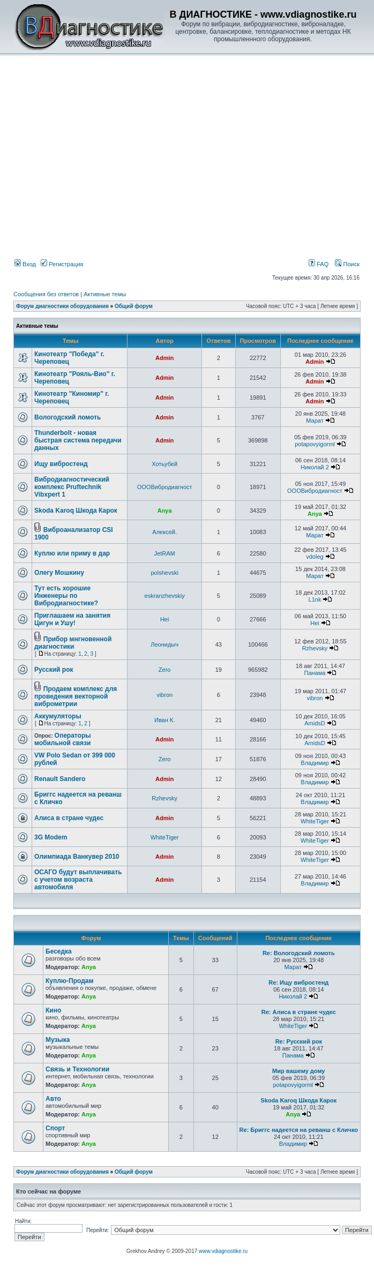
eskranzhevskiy (165, 595)
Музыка (58, 1040)
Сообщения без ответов (46, 294)
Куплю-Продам (69, 981)
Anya (165, 510)
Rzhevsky (315, 648)
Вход (25, 264)
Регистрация (62, 264)
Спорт (55, 1128)
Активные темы (105, 294)
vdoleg (314, 556)
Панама (315, 673)
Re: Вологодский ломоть (299, 953)
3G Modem (50, 837)
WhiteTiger (315, 821)
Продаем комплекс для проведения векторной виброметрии (75, 696)
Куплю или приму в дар (72, 553)
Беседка (59, 951)
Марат (314, 420)
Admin (164, 358)
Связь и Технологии (77, 1069)
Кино (53, 1010)
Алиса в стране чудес (68, 818)
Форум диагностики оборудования (62, 306)
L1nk (315, 599)
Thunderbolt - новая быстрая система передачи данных (78, 440)
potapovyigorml (315, 444)
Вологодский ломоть (67, 417)
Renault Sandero (59, 779)
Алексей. (164, 532)
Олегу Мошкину (59, 572)
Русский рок (53, 669)
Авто (53, 1098)
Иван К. (164, 720)
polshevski (164, 572)
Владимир (314, 763)
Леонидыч (164, 644)
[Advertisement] (180, 134)
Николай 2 (315, 467)
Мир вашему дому (298, 1071)
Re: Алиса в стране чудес (298, 1012)
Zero (165, 669)
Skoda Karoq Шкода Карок (75, 510)
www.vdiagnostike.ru (223, 1251)
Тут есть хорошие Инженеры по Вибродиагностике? (66, 595)
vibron (164, 695)
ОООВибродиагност (164, 487)
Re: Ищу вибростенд (298, 982)
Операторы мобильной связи (62, 739)
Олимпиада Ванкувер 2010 (76, 856)
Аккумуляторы (57, 716)
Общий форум (134, 306)
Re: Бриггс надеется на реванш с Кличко (299, 1130)
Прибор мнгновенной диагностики (72, 642)
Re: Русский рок (298, 1041)
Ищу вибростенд (61, 464)
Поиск (347, 264)
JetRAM (164, 553)
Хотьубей (164, 464)
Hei (164, 619)
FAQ (318, 264)
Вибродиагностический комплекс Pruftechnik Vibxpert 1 (71, 487)
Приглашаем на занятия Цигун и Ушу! (72, 619)
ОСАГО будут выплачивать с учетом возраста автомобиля (78, 879)
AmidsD (314, 723)
